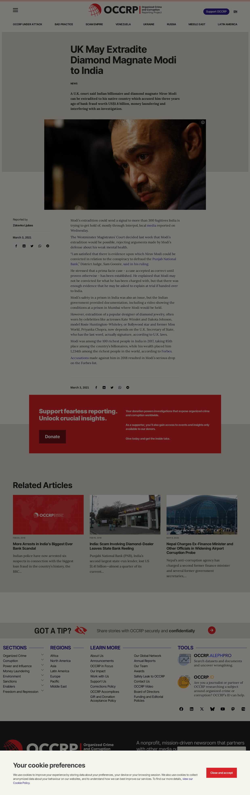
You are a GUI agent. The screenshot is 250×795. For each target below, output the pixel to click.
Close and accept (221, 772)
